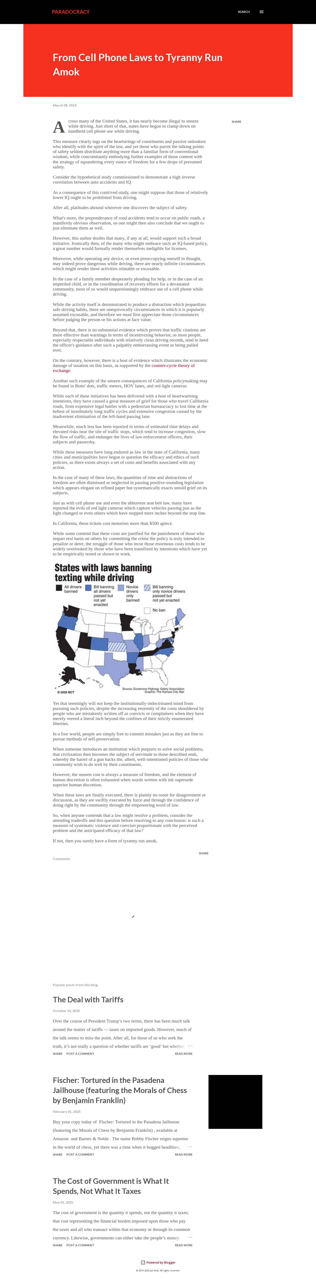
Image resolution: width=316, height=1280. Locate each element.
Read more (184, 1053)
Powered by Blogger (158, 1262)
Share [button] (236, 121)
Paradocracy (71, 12)
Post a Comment (80, 1053)
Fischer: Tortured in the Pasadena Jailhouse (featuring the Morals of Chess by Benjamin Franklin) (120, 1090)
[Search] (244, 11)
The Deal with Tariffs (88, 999)
